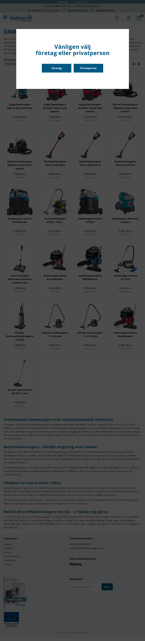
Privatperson (88, 68)
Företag (57, 68)
